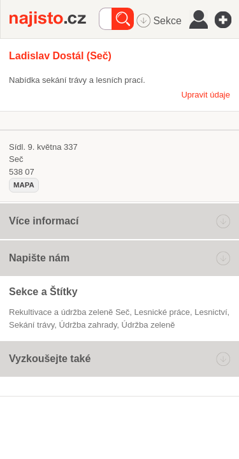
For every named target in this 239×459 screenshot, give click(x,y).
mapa (23, 185)
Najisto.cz (54, 19)
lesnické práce (162, 312)
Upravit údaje (205, 94)
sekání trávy (31, 325)
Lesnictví (210, 312)
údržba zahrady (88, 325)
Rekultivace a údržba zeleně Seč (69, 312)
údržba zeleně (148, 325)
